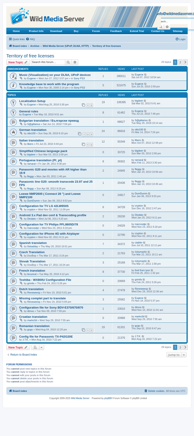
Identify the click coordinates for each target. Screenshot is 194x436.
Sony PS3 (79, 78)
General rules (28, 111)
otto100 (31, 133)
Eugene (31, 78)
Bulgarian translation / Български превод (49, 120)
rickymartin (141, 251)
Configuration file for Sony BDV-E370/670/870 (51, 307)
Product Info (36, 31)
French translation (32, 270)
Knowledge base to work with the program (49, 84)
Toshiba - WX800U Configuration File (45, 280)
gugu (30, 329)
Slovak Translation (32, 261)
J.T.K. (26, 339)
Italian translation (31, 140)
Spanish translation (33, 243)
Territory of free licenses (30, 55)
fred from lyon (142, 270)
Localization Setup (32, 101)
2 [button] (180, 62)
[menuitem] (30, 39)
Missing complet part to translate (42, 298)
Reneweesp (33, 292)
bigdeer (139, 100)
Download (56, 31)
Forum (96, 31)
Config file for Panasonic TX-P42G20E (46, 336)
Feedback (116, 31)
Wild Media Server (80, 398)
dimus (30, 311)
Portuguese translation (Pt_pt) (40, 160)
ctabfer (139, 242)
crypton (31, 209)
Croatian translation (33, 316)
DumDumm (33, 200)
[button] (185, 62)
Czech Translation (32, 252)
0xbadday (32, 246)
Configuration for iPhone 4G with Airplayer (49, 233)
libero (30, 144)
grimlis (31, 283)
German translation (32, 130)
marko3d (32, 320)
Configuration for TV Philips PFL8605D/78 (48, 224)
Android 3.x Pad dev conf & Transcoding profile (52, 215)
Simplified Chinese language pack (43, 151)
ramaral (31, 163)
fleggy (30, 176)
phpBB (107, 398)
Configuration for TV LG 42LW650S (44, 206)
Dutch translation (31, 289)
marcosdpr (33, 228)
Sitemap (177, 31)
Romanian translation (34, 326)
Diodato (31, 218)
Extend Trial (137, 31)
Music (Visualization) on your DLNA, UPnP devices (55, 75)
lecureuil (32, 274)
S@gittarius (33, 124)
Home (16, 31)
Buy (76, 31)
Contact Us (157, 31)
